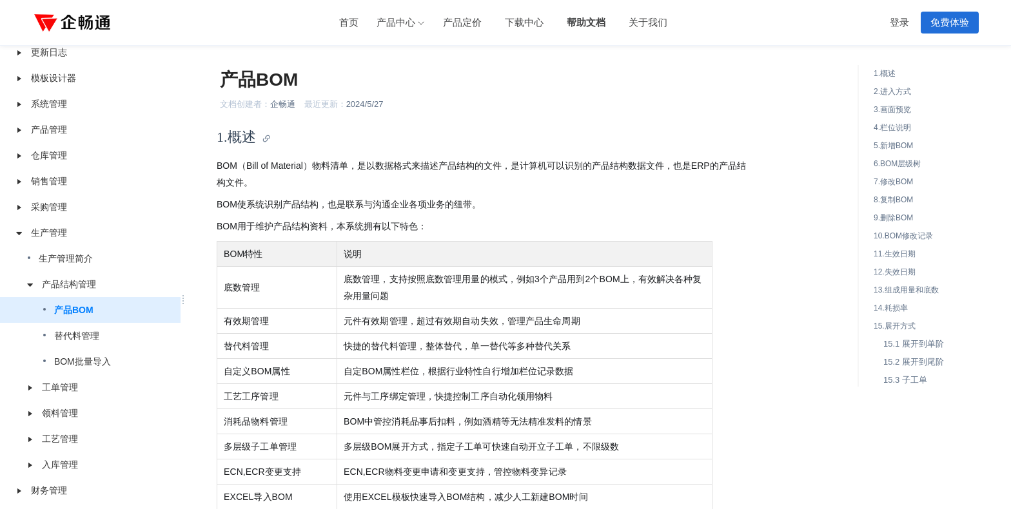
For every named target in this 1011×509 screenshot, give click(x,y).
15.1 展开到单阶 (913, 344)
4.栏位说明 (892, 127)
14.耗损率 (891, 307)
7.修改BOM (893, 181)
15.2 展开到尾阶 (913, 362)
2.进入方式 (892, 91)
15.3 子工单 (905, 380)
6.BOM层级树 (897, 163)
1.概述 (885, 73)
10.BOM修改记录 (903, 235)
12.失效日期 (895, 271)
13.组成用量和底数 (906, 289)
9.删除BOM (893, 217)
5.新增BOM (893, 145)
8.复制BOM (893, 199)
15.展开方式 (895, 326)
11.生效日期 (895, 253)
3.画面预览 (892, 109)
